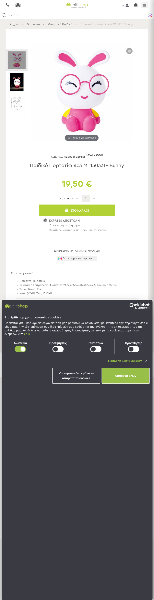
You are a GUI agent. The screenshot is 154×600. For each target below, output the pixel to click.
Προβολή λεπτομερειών (125, 360)
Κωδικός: (57, 156)
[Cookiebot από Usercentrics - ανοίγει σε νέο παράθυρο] (132, 306)
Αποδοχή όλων (125, 375)
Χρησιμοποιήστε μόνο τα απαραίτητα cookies (76, 376)
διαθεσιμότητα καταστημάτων (77, 250)
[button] (4, 15)
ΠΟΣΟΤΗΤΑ (65, 198)
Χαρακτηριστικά (78, 274)
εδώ (27, 334)
